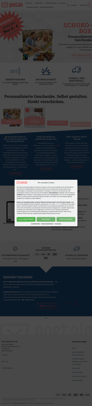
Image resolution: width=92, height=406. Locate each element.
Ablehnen (46, 219)
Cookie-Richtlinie (35, 223)
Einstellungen (65, 219)
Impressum (58, 223)
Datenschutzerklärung (47, 223)
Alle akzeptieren (26, 219)
